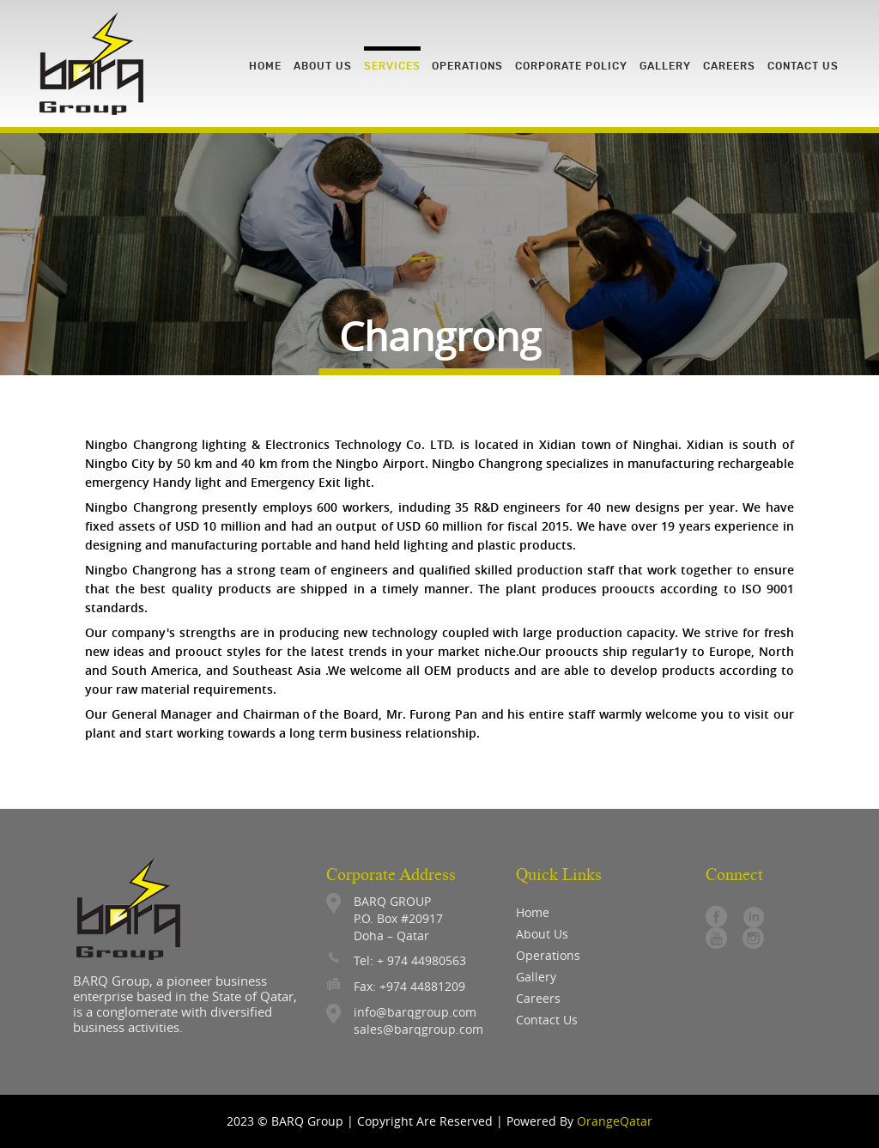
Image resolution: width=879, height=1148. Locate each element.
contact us (547, 1019)
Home (532, 912)
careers (538, 998)
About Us (542, 934)
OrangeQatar (614, 1121)
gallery (536, 977)
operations (548, 955)
